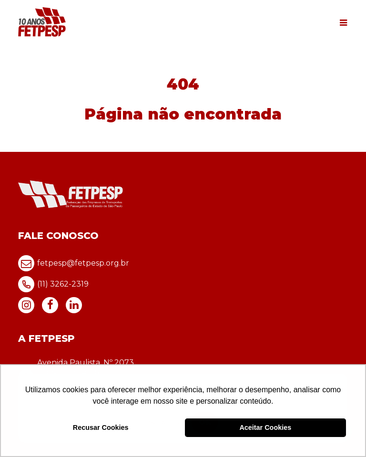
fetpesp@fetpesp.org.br (73, 263)
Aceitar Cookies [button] (265, 427)
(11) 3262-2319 (53, 284)
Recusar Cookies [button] (101, 427)
